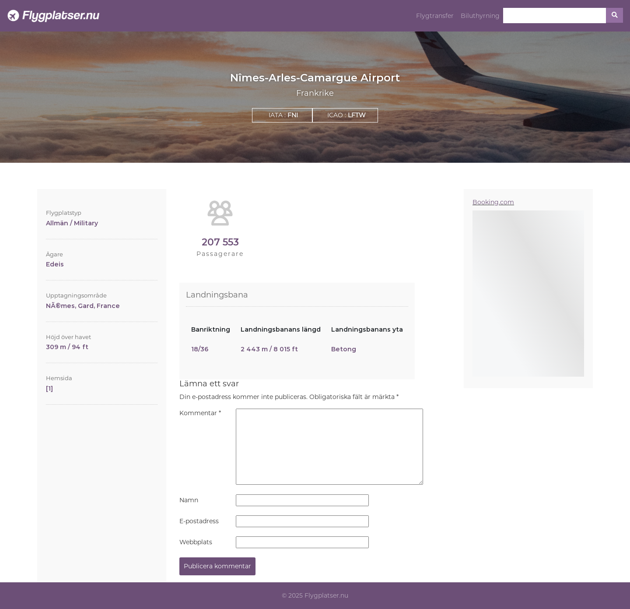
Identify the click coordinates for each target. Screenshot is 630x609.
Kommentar (200, 413)
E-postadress (199, 521)
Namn (188, 500)
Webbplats (195, 542)
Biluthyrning (480, 16)
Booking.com (493, 202)
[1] (49, 388)
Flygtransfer (435, 16)
